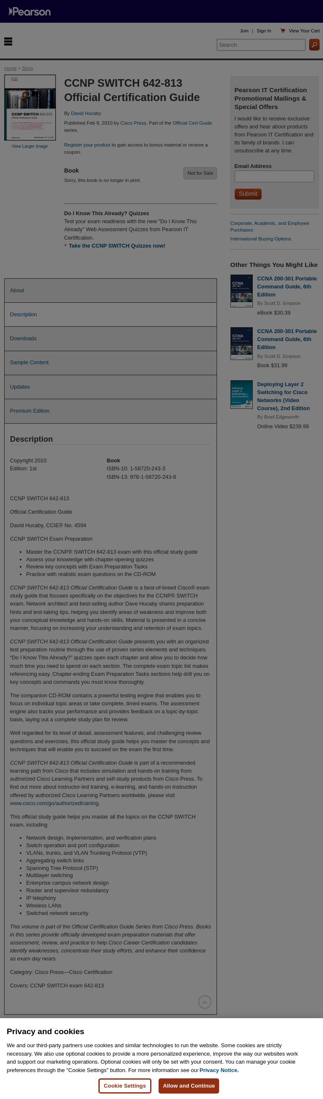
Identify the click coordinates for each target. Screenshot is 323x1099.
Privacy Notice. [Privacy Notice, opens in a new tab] (219, 1070)
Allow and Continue (189, 1086)
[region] (161, 1058)
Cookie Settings (125, 1086)
